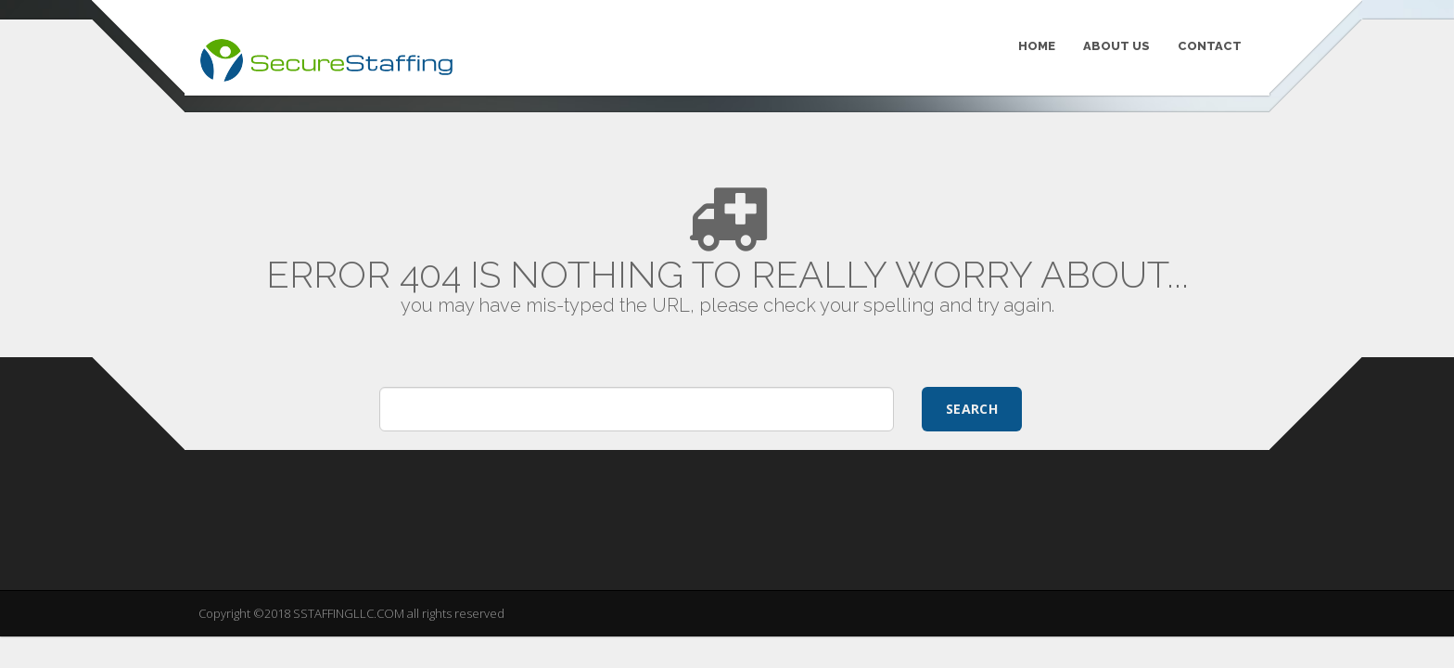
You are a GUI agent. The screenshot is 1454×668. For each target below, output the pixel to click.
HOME (1036, 46)
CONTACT (1210, 46)
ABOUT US (1116, 46)
